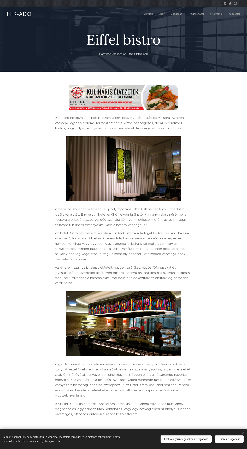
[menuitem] (149, 14)
